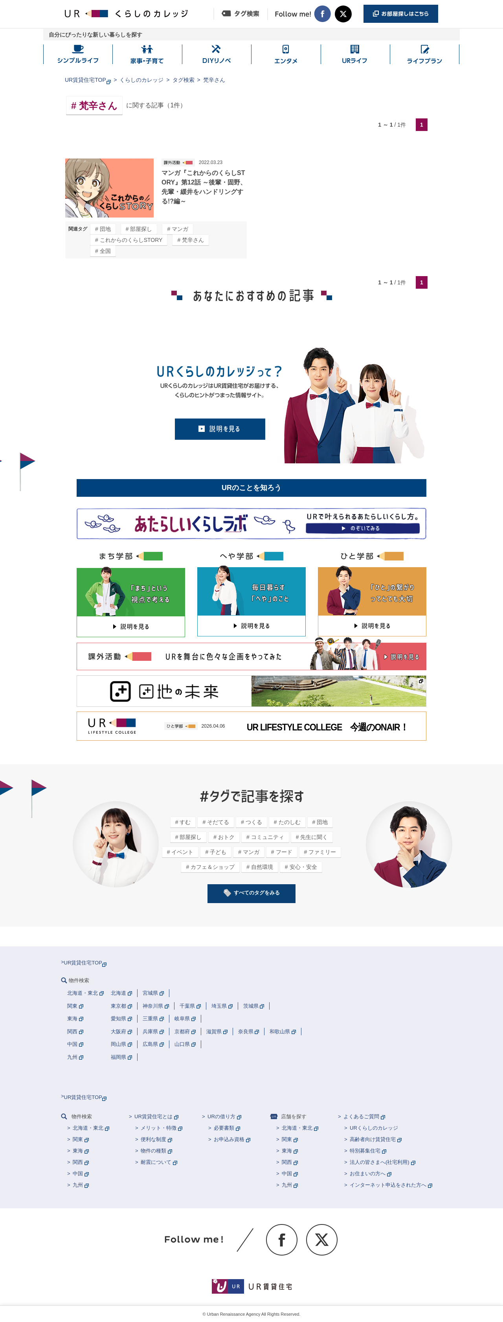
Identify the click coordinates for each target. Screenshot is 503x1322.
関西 (78, 1162)
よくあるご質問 (361, 1116)
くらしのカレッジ (141, 80)
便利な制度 (153, 1139)
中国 (78, 1173)
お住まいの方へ (368, 1173)
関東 (78, 1139)
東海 (78, 1151)
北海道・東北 (88, 1128)
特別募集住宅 (365, 1151)
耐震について (156, 1162)
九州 (78, 1185)
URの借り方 (221, 1116)
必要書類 (224, 1128)
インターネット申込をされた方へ (388, 1185)
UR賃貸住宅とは (153, 1116)
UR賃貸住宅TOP (85, 80)
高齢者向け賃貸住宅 (373, 1139)
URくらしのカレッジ (374, 1128)
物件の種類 (153, 1151)
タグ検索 (184, 80)
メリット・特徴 (158, 1128)
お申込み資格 (229, 1139)
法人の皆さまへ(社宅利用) (379, 1162)
